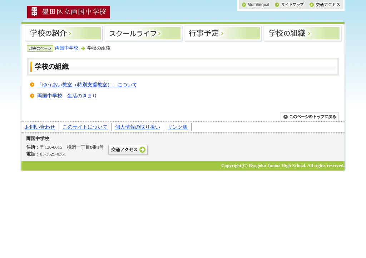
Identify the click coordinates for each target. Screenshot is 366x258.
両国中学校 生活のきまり (67, 96)
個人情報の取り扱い (137, 127)
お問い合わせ (40, 127)
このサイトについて (85, 127)
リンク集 (178, 127)
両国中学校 (66, 48)
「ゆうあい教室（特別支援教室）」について (87, 84)
